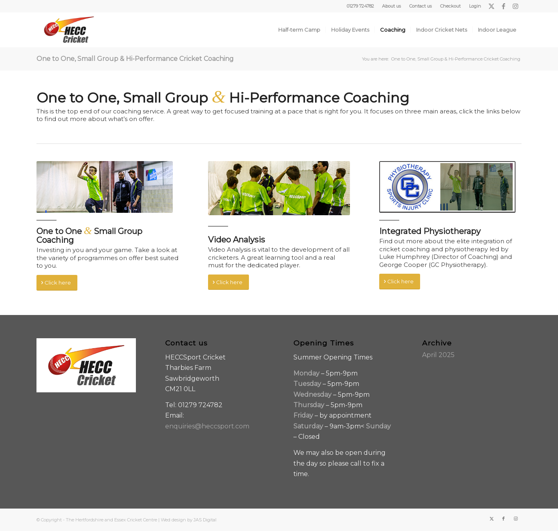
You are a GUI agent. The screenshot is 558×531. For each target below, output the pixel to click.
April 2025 (438, 355)
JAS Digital (205, 520)
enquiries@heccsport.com (207, 426)
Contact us (420, 6)
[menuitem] (391, 6)
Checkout (450, 6)
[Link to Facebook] (503, 6)
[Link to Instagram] (515, 6)
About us (391, 6)
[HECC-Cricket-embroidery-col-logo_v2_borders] (68, 29)
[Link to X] (491, 6)
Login (475, 6)
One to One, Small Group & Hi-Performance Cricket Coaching (135, 59)
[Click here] (56, 283)
